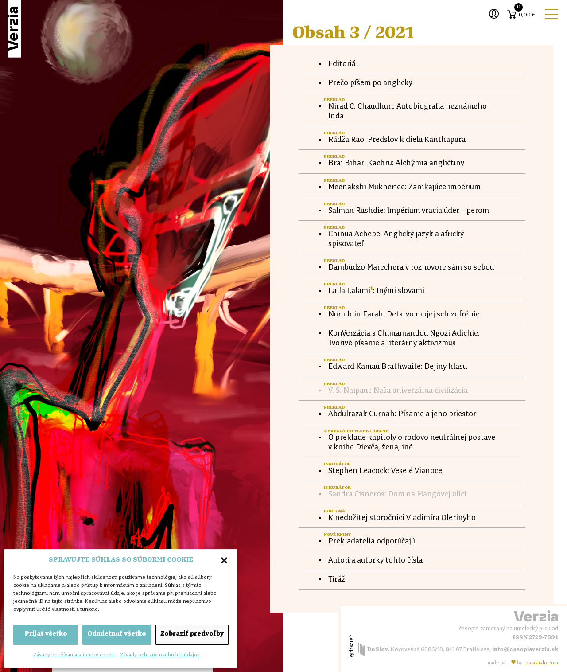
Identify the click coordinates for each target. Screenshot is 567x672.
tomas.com (541, 663)
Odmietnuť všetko (116, 634)
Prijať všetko (45, 634)
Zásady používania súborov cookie (74, 655)
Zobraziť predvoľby (192, 634)
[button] (224, 560)
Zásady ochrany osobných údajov (160, 655)
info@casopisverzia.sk (525, 649)
